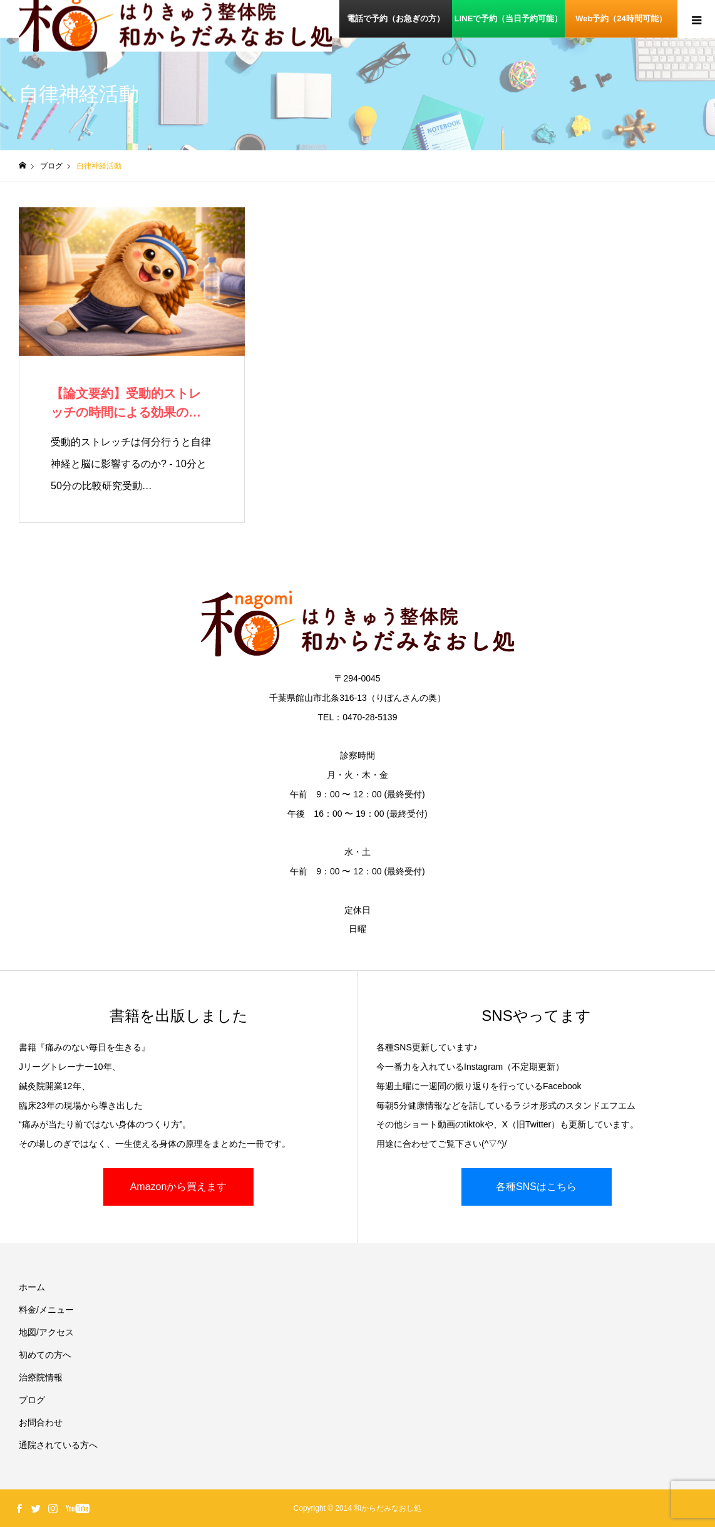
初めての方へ (45, 1355)
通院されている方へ (58, 1445)
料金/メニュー (46, 1310)
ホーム (32, 1287)
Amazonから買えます (178, 1186)
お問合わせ (41, 1422)
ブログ (32, 1400)
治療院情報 (41, 1377)
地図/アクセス (46, 1332)
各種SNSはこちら (536, 1186)
